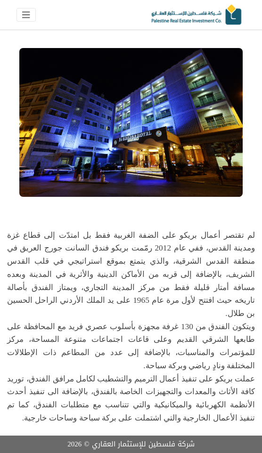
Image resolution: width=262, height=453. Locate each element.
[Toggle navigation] (26, 15)
